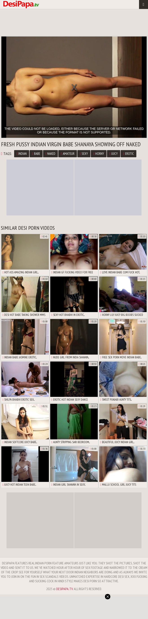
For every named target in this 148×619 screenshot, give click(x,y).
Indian (22, 153)
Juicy (113, 153)
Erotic (128, 153)
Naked (50, 153)
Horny (98, 153)
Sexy (84, 153)
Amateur (67, 153)
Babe (36, 153)
